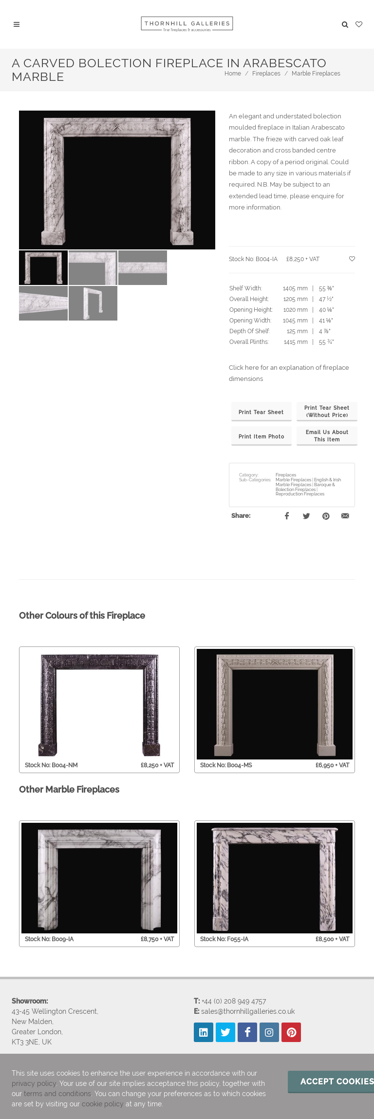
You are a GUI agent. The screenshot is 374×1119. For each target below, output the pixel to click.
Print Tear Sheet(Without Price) (327, 411)
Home (232, 73)
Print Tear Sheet (261, 412)
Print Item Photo (261, 436)
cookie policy (103, 1104)
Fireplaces (266, 73)
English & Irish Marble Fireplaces (308, 482)
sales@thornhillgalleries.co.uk (248, 1011)
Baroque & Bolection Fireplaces (305, 487)
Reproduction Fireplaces (300, 494)
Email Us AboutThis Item (327, 436)
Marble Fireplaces (316, 73)
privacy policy (34, 1083)
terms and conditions (57, 1094)
